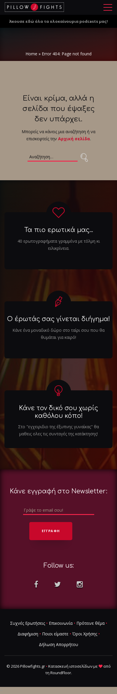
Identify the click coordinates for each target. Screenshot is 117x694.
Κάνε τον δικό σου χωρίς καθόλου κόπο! (58, 412)
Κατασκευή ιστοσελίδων (70, 666)
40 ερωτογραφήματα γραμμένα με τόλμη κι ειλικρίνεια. (58, 244)
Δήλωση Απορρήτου (58, 645)
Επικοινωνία (61, 623)
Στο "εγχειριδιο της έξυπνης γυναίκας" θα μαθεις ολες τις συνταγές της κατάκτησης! (58, 430)
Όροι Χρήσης (84, 634)
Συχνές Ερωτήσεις (27, 623)
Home (31, 54)
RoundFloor (60, 673)
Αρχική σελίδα (74, 138)
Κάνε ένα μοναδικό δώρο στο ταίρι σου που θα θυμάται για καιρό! (58, 333)
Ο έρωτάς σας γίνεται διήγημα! (58, 319)
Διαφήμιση (27, 634)
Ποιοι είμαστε (55, 634)
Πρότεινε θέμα (90, 623)
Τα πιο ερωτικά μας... (58, 230)
